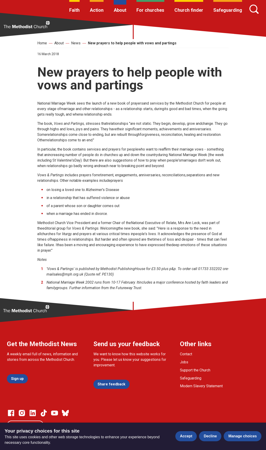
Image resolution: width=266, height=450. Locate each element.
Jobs (184, 362)
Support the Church (195, 370)
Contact (186, 354)
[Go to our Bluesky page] (65, 413)
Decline (210, 436)
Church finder (188, 10)
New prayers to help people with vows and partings (132, 43)
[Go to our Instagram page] (22, 413)
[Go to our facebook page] (11, 413)
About (120, 10)
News (76, 43)
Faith (74, 10)
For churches (150, 10)
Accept (186, 436)
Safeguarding (227, 10)
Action (97, 10)
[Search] (254, 9)
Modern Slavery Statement (201, 386)
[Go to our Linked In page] (33, 413)
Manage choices (242, 436)
